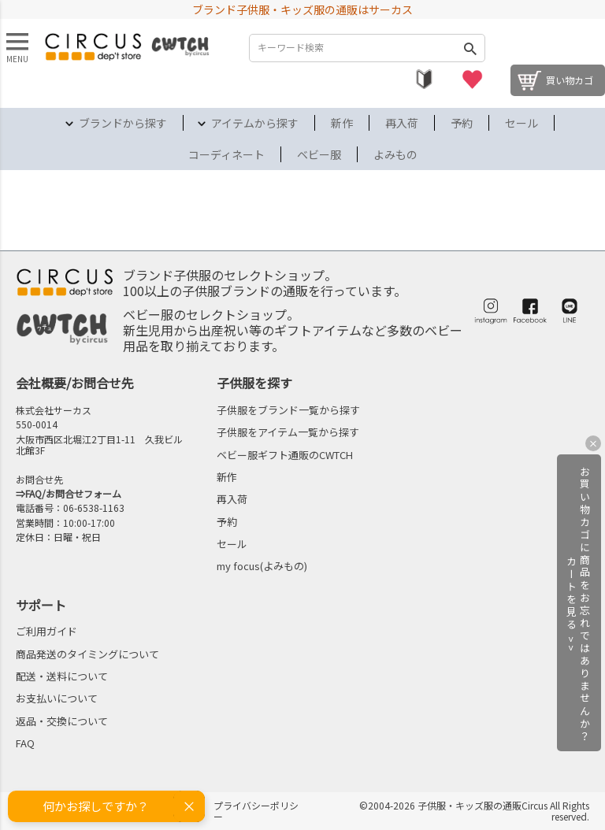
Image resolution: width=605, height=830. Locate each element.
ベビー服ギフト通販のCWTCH (285, 454)
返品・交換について (62, 720)
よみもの (395, 154)
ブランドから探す (123, 123)
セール (521, 123)
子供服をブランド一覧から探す (288, 409)
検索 (469, 48)
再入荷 (401, 123)
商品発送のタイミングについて (87, 654)
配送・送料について (62, 676)
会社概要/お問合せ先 (75, 382)
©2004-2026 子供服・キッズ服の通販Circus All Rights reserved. (474, 811)
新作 (342, 123)
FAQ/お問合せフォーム (73, 493)
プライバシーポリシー (256, 811)
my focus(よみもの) (262, 565)
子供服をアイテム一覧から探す (288, 431)
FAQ (25, 743)
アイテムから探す (255, 123)
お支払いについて (57, 698)
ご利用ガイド (46, 631)
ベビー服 (319, 154)
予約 (462, 123)
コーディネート (226, 154)
